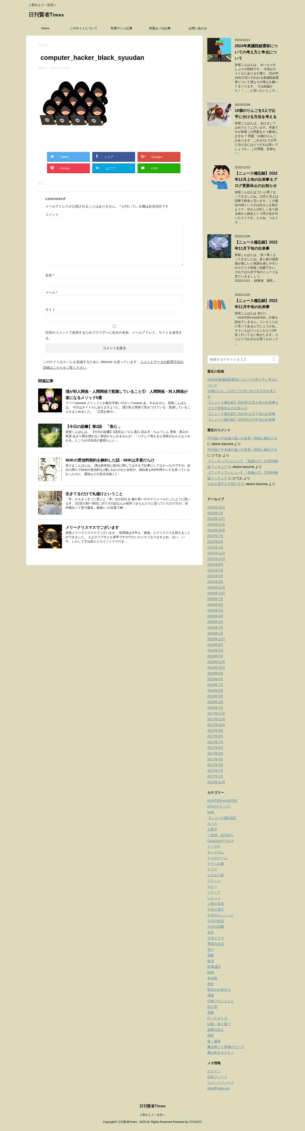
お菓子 (212, 829)
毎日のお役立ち (219, 989)
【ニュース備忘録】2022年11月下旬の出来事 (241, 414)
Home (45, 28)
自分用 (212, 1007)
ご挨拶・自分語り (220, 835)
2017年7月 (215, 742)
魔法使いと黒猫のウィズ (225, 1047)
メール (51, 292)
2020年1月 (215, 633)
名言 (210, 932)
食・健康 (214, 1041)
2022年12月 (216, 519)
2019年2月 (215, 656)
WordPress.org (218, 1088)
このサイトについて (83, 28)
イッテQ (213, 846)
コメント (52, 214)
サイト (50, 309)
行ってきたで (217, 1018)
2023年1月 (215, 513)
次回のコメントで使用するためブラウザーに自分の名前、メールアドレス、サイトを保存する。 (113, 335)
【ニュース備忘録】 (222, 818)
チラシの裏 (215, 864)
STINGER (195, 1122)
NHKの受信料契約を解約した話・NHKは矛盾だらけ (110, 460)
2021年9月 (215, 564)
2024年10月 (216, 507)
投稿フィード (217, 1077)
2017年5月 (215, 753)
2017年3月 (215, 765)
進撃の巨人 (215, 1030)
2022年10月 (216, 530)
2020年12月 (216, 587)
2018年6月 (215, 690)
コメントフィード (220, 1082)
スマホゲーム (217, 858)
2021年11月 (216, 553)
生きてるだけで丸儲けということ (94, 494)
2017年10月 (216, 725)
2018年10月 (216, 667)
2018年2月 (215, 702)
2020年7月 (215, 599)
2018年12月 (216, 662)
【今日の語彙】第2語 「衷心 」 (94, 427)
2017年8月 (215, 736)
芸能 (210, 1012)
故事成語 (214, 967)
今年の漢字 (215, 909)
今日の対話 (215, 921)
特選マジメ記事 (121, 28)
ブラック (214, 881)
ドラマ (212, 869)
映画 (210, 972)
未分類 (212, 978)
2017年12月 (216, 713)
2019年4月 (215, 650)
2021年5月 (215, 576)
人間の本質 (215, 904)
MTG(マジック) (218, 806)
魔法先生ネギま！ (220, 1052)
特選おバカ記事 (160, 28)
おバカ (212, 823)
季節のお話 (215, 944)
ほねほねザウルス (220, 841)
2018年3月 (215, 696)
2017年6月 (215, 748)
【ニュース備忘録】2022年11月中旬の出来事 (241, 419)
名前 (49, 275)
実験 (210, 955)
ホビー (212, 886)
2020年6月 (215, 605)
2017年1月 (215, 776)
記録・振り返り (219, 1024)
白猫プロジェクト (220, 1001)
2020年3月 (215, 622)
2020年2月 (215, 627)
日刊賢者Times (46, 15)
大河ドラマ (215, 938)
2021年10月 (216, 559)
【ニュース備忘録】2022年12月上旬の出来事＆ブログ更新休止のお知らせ (256, 179)
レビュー (214, 898)
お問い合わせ (197, 28)
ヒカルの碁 (215, 875)
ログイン (214, 1071)
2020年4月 (215, 616)
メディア (214, 892)
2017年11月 (216, 719)
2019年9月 (215, 645)
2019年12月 (216, 639)
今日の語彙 (215, 927)
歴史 (210, 984)
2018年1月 (215, 708)
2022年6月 (215, 542)
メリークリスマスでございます (92, 527)
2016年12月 (216, 782)
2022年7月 (215, 536)
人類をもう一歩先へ (152, 1114)
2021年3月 (215, 582)
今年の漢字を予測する (224, 484)
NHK (210, 812)
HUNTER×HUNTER (222, 801)
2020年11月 (216, 593)
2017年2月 (215, 771)
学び (210, 949)
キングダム (215, 852)
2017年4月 (215, 759)
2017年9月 (215, 730)
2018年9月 (215, 673)
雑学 (210, 1035)
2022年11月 (216, 524)
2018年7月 (215, 685)
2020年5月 (215, 610)
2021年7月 (215, 570)
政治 (210, 961)
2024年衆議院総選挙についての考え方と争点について (256, 52)
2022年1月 (215, 547)
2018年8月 (215, 679)
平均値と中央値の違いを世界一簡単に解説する (242, 438)
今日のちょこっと (220, 915)
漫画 (210, 995)
